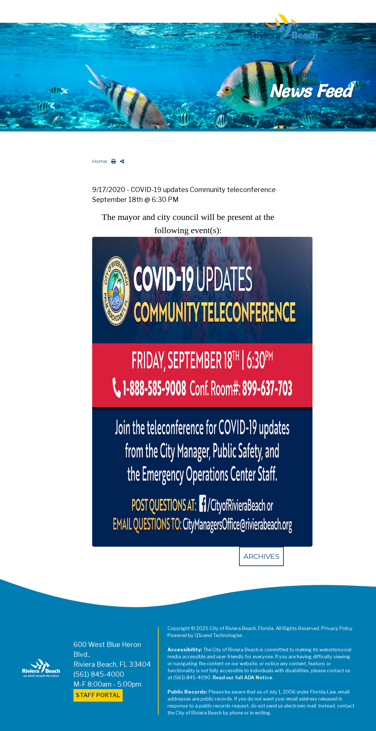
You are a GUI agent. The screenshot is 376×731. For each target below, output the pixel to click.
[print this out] (112, 161)
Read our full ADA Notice (242, 677)
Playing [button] (306, 73)
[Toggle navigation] (12, 10)
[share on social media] (120, 161)
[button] (323, 89)
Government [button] (314, 26)
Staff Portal (98, 695)
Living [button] (304, 58)
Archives (261, 556)
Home (99, 161)
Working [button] (308, 42)
